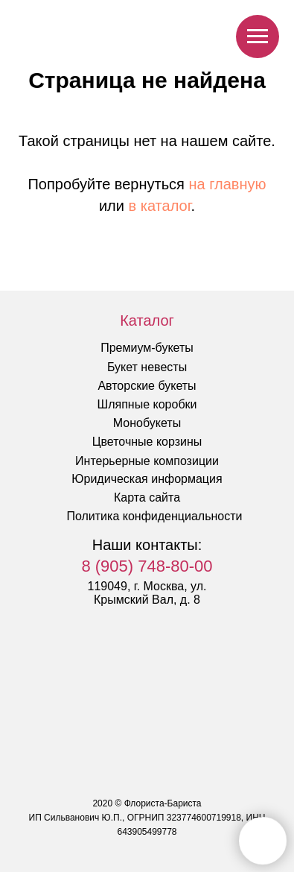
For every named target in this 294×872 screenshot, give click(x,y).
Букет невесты (147, 367)
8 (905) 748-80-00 (146, 566)
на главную (227, 184)
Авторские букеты (147, 385)
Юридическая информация (146, 479)
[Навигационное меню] (257, 36)
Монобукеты (147, 423)
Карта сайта (147, 497)
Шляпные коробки (147, 404)
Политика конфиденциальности (154, 516)
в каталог (160, 206)
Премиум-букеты (147, 347)
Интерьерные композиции (147, 461)
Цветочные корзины (147, 441)
